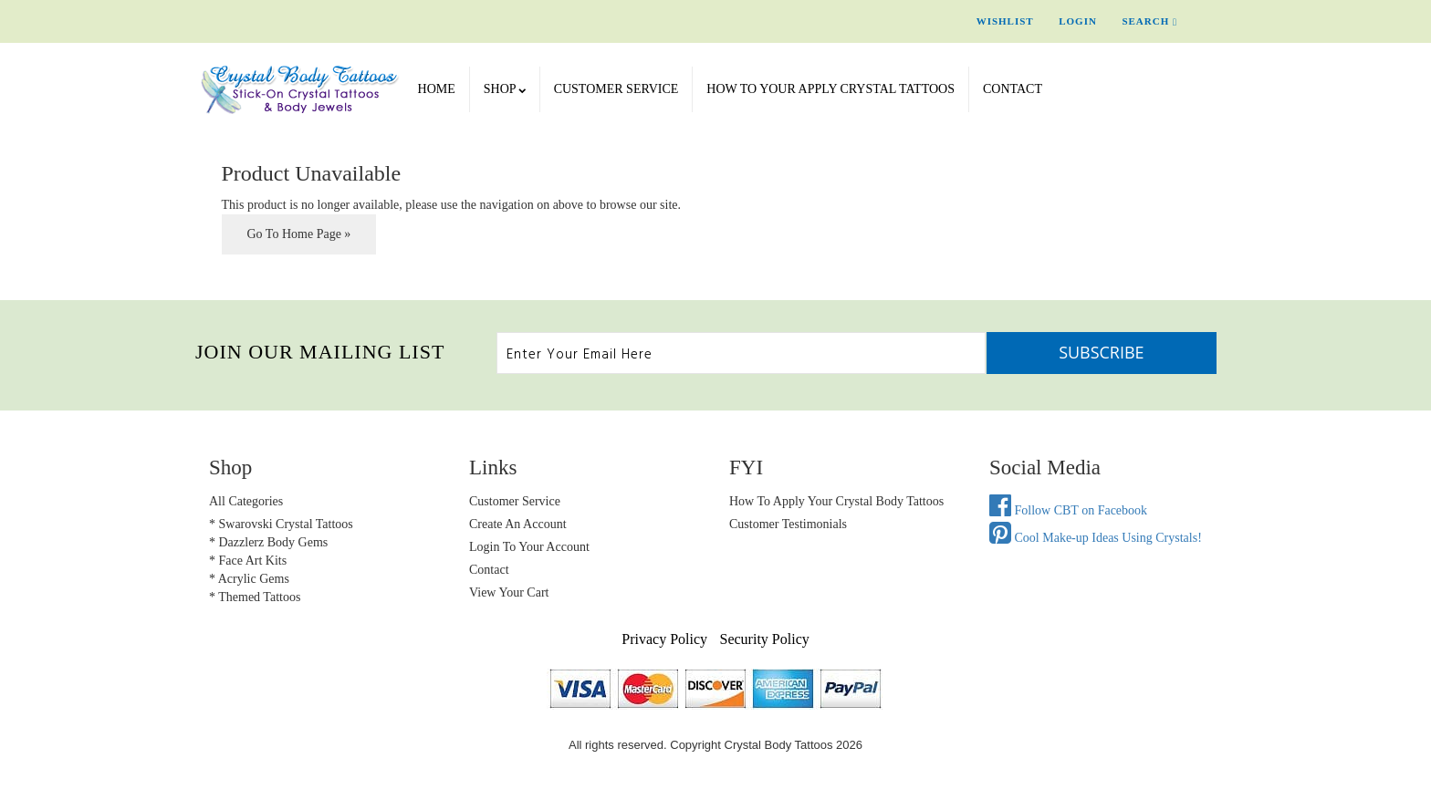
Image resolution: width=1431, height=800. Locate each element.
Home (436, 89)
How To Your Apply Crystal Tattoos (830, 89)
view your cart (508, 592)
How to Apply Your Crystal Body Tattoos (836, 501)
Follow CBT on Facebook (1068, 510)
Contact (1012, 89)
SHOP (505, 89)
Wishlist (1005, 21)
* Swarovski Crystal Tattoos (281, 524)
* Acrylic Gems (249, 579)
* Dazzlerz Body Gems (268, 542)
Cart (1217, 21)
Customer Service (616, 89)
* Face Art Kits (248, 560)
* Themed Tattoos (254, 597)
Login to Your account (529, 547)
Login (1078, 21)
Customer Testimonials (788, 524)
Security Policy (765, 639)
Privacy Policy (664, 639)
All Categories (246, 501)
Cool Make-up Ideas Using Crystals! (1095, 538)
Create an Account (518, 524)
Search (1149, 21)
